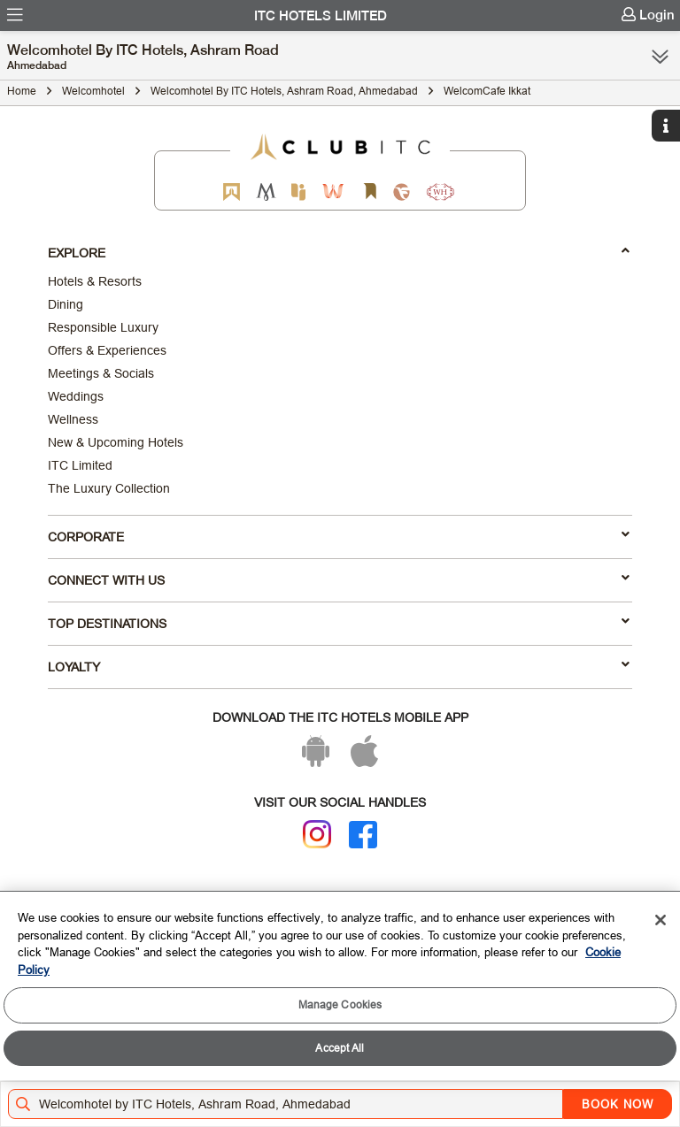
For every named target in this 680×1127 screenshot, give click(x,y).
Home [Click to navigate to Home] (21, 90)
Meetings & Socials (101, 373)
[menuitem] (15, 15)
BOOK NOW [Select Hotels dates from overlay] (617, 1104)
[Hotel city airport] (289, 1104)
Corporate (339, 536)
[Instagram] (317, 834)
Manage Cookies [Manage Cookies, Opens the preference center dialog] (340, 1004)
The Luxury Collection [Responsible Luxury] (109, 488)
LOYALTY (339, 666)
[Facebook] (363, 835)
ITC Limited (80, 465)
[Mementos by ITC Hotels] (266, 191)
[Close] (660, 920)
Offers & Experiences (107, 350)
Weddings (76, 396)
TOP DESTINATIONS (339, 623)
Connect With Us (339, 579)
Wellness (73, 419)
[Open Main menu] (15, 15)
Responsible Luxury (103, 327)
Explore (339, 252)
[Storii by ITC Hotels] (369, 191)
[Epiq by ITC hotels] (298, 191)
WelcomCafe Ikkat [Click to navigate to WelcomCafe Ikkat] (487, 90)
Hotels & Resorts (95, 281)
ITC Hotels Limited (320, 16)
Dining (65, 304)
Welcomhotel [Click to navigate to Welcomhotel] (93, 90)
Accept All (339, 1047)
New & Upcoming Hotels (115, 442)
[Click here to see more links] (660, 56)
